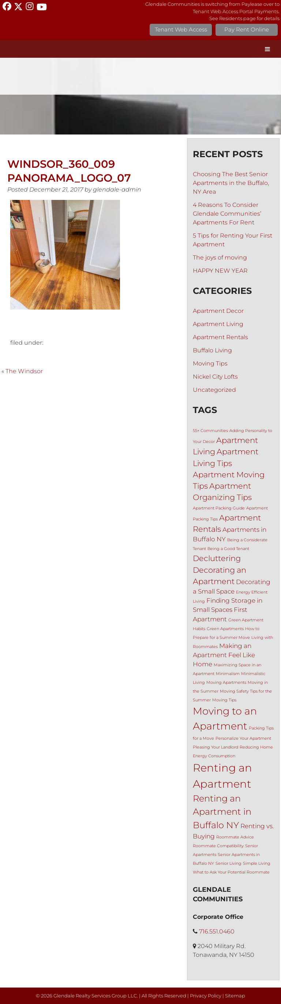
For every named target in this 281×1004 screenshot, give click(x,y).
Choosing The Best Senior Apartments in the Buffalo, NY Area (231, 183)
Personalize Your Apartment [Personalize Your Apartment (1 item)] (243, 738)
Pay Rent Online (246, 29)
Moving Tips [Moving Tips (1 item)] (224, 700)
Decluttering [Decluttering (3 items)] (217, 558)
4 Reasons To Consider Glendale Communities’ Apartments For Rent (227, 213)
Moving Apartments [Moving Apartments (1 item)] (226, 682)
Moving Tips (210, 363)
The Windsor (24, 371)
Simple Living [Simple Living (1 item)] (256, 863)
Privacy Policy (205, 996)
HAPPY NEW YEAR (220, 270)
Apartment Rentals (220, 337)
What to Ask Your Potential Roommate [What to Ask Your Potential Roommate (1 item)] (231, 872)
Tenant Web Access (181, 29)
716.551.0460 (217, 931)
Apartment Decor (218, 310)
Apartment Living (218, 324)
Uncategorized (214, 389)
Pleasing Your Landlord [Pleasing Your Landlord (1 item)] (215, 747)
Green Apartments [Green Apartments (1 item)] (225, 628)
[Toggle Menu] (267, 49)
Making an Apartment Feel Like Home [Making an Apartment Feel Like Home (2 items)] (224, 655)
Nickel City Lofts (215, 376)
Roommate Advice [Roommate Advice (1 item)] (235, 837)
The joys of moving (220, 257)
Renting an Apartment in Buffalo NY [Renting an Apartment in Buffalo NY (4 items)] (222, 811)
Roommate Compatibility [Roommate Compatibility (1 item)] (218, 846)
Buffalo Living (212, 350)
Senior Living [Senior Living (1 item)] (228, 863)
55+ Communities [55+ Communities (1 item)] (210, 430)
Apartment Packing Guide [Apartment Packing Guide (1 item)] (219, 508)
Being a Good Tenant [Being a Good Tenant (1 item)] (228, 548)
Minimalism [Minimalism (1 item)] (228, 673)
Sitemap (235, 996)
